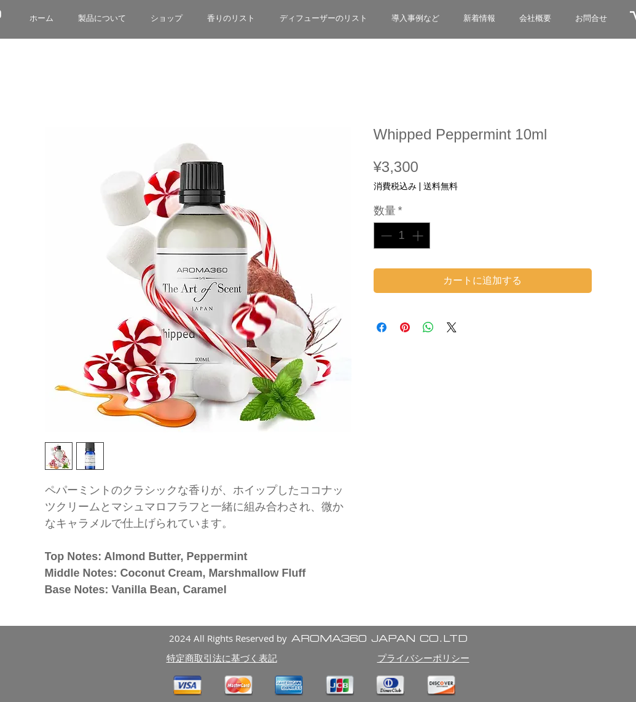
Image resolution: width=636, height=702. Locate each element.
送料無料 (440, 186)
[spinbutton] (402, 235)
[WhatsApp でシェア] (428, 327)
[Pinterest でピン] (405, 327)
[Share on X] (451, 327)
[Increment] (418, 235)
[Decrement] (385, 235)
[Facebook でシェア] (381, 327)
